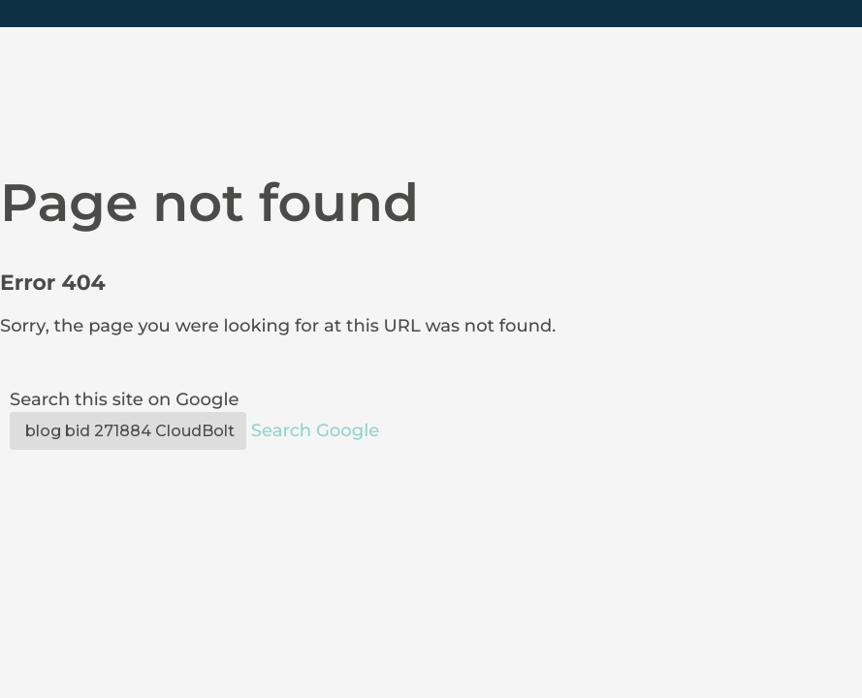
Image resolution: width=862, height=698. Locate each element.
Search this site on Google (124, 399)
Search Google (315, 430)
